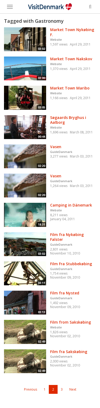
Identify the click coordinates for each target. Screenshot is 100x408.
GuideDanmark (61, 152)
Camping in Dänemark (71, 205)
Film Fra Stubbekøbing (71, 263)
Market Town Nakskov (71, 58)
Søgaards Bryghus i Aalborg (68, 120)
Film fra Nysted (64, 292)
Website (56, 40)
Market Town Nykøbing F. (72, 32)
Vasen (55, 146)
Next (72, 389)
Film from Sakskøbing (70, 322)
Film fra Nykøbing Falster (67, 237)
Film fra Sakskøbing (68, 351)
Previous (30, 389)
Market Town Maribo (70, 88)
